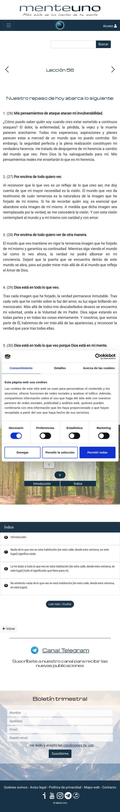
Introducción (42, 484)
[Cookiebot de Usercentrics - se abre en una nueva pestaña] (98, 357)
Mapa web (92, 787)
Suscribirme (60, 754)
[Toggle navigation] (8, 25)
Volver (9, 629)
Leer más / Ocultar (60, 604)
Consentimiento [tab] (21, 368)
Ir (60, 475)
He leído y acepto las (60, 745)
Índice (78, 484)
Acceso (110, 26)
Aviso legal (38, 787)
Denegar (22, 452)
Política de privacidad (65, 787)
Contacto (109, 787)
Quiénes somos (15, 787)
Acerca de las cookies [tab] (99, 368)
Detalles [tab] (60, 368)
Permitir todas (97, 452)
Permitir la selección (60, 452)
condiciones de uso (78, 745)
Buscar (103, 44)
